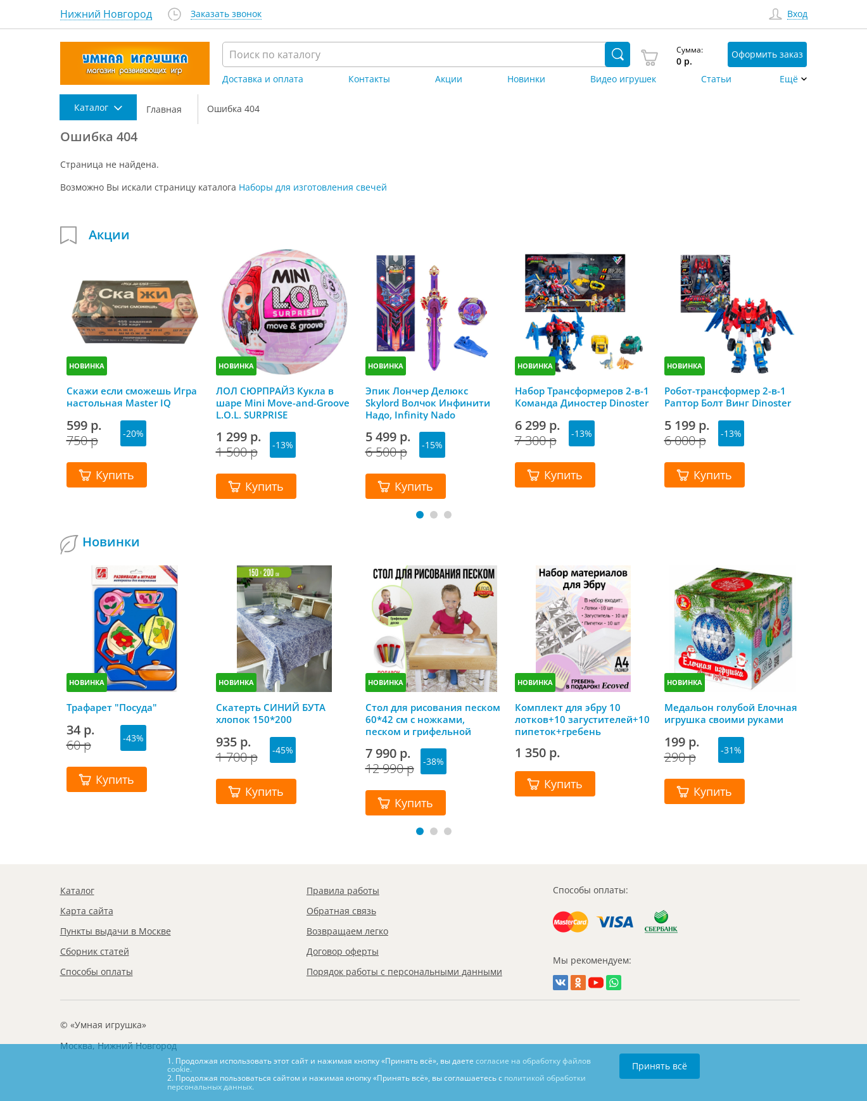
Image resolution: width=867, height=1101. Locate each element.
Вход (797, 14)
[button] (420, 515)
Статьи (716, 79)
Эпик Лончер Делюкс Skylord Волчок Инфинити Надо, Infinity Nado (427, 402)
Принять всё (659, 1066)
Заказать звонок (226, 14)
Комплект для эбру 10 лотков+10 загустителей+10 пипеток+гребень (582, 719)
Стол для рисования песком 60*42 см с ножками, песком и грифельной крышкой (432, 719)
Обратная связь (341, 911)
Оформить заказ (767, 54)
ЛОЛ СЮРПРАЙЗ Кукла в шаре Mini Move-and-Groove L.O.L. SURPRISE (283, 402)
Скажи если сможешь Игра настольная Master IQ (131, 397)
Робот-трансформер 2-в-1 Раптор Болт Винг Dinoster (727, 397)
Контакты (369, 79)
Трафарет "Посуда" (111, 707)
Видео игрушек (623, 79)
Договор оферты (343, 951)
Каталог (77, 890)
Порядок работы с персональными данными (404, 972)
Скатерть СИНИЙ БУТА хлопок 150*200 (271, 713)
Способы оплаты (96, 972)
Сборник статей (94, 951)
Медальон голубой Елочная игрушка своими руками (730, 713)
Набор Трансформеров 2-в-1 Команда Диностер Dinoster (582, 397)
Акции (448, 79)
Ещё (789, 79)
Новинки (526, 79)
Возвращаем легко (347, 931)
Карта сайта (86, 911)
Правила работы (343, 890)
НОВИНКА (86, 365)
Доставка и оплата (262, 79)
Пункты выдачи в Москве (115, 931)
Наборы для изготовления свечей (313, 187)
